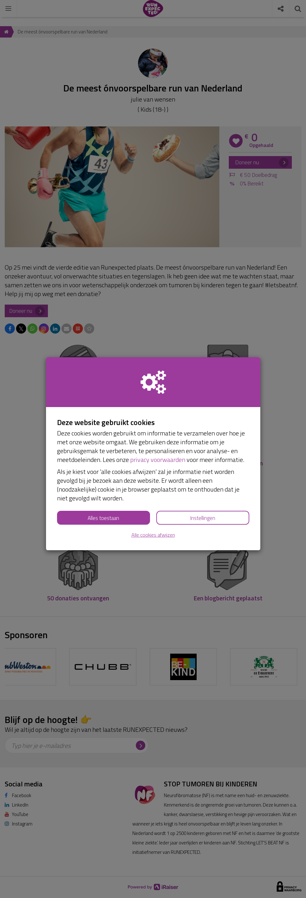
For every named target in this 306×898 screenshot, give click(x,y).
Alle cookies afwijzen (153, 535)
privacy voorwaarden (157, 459)
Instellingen (202, 518)
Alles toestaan (103, 518)
